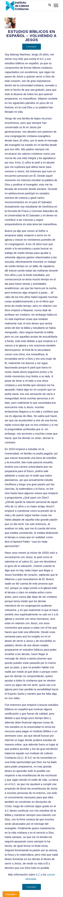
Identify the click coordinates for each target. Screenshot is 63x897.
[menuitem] (48, 5)
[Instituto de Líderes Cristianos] (26, 5)
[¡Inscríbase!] (31, 47)
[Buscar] (48, 5)
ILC (38, 874)
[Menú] (54, 5)
